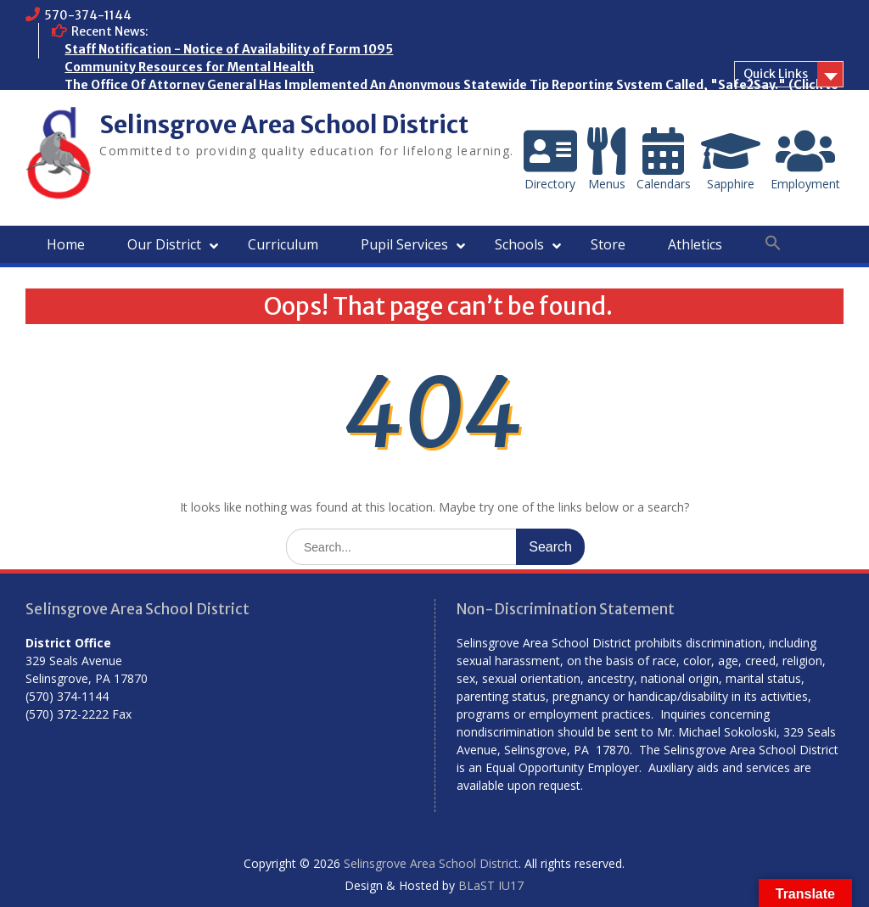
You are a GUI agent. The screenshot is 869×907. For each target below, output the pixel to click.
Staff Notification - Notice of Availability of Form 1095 (228, 49)
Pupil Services (404, 244)
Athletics (695, 244)
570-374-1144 (88, 15)
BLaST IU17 (491, 885)
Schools (519, 244)
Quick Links (775, 73)
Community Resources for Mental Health (189, 67)
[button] (773, 243)
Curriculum (283, 244)
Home (66, 244)
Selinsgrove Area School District (283, 124)
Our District (164, 244)
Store (608, 244)
